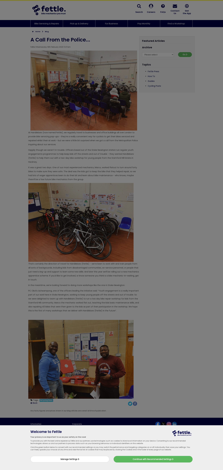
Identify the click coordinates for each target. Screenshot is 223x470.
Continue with (153, 459)
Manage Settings (70, 459)
